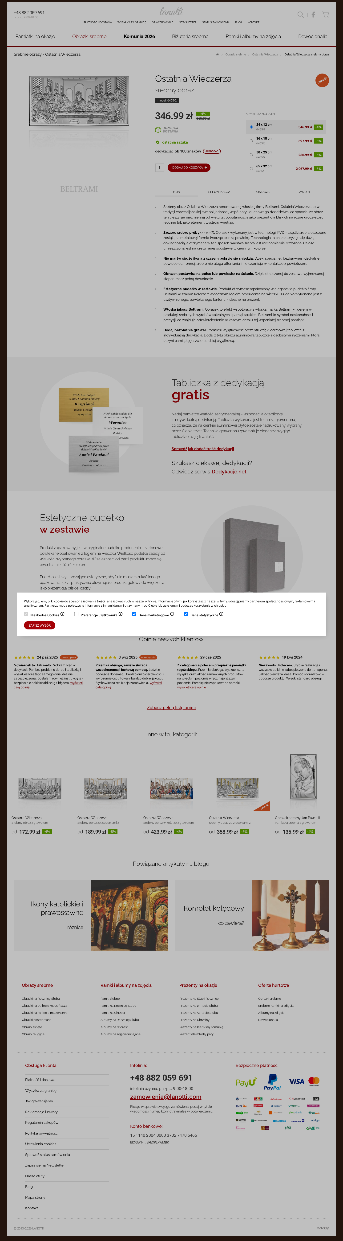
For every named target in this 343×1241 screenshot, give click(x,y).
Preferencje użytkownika (102, 615)
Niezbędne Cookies (47, 615)
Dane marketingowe (156, 615)
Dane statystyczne (207, 615)
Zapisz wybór (40, 625)
